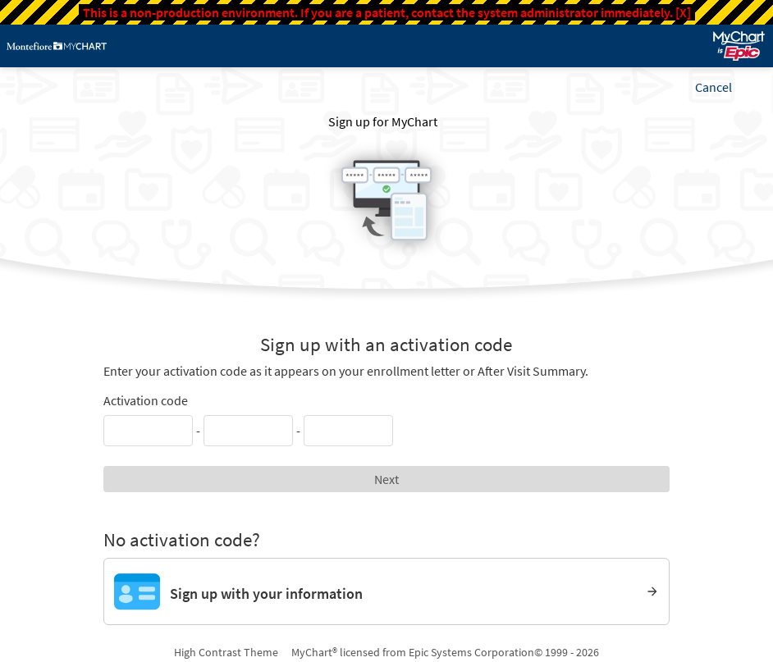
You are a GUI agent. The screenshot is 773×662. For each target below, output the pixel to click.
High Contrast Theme (226, 652)
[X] (683, 12)
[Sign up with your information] (386, 591)
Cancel (713, 87)
